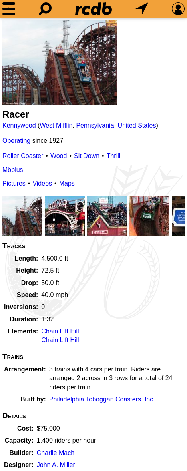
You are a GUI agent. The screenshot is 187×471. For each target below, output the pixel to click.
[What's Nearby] (141, 8)
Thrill (114, 155)
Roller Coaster (22, 155)
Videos (42, 183)
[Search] (45, 8)
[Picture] (59, 62)
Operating (16, 140)
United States (136, 125)
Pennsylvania (95, 125)
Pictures (14, 183)
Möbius (12, 169)
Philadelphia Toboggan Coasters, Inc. (102, 399)
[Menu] (8, 8)
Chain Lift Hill (60, 331)
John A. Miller (56, 464)
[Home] (93, 8)
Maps (67, 183)
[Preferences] (178, 8)
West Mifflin (56, 125)
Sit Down (86, 155)
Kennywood (19, 125)
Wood (58, 155)
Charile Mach (55, 452)
